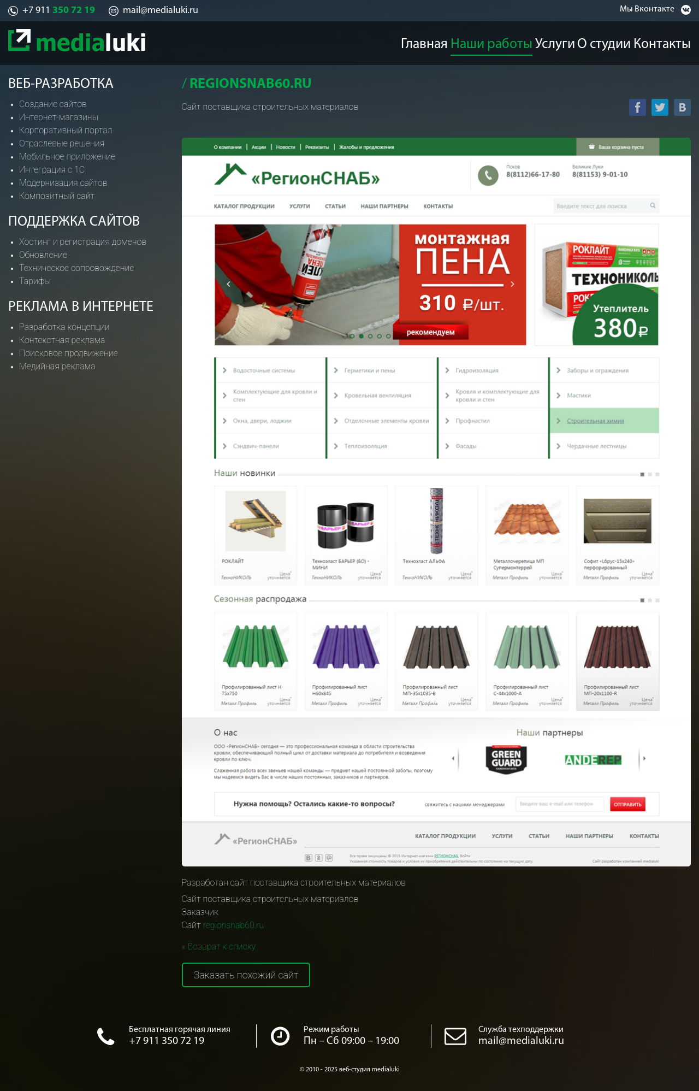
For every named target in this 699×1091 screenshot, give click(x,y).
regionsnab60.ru (233, 925)
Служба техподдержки (521, 1029)
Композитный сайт (56, 196)
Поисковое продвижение (68, 353)
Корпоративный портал (65, 130)
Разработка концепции (64, 327)
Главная (423, 41)
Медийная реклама (57, 366)
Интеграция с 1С (52, 169)
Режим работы (331, 1029)
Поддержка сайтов (74, 222)
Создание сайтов (53, 104)
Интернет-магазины (58, 117)
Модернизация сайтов (63, 183)
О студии (610, 41)
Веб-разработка (61, 84)
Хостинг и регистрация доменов (82, 242)
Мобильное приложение (67, 156)
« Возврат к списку (219, 946)
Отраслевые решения (61, 143)
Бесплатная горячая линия (179, 1029)
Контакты (672, 41)
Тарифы (35, 281)
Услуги (554, 41)
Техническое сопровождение (76, 268)
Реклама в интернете (80, 307)
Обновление (43, 255)
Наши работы (490, 41)
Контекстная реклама (62, 340)
